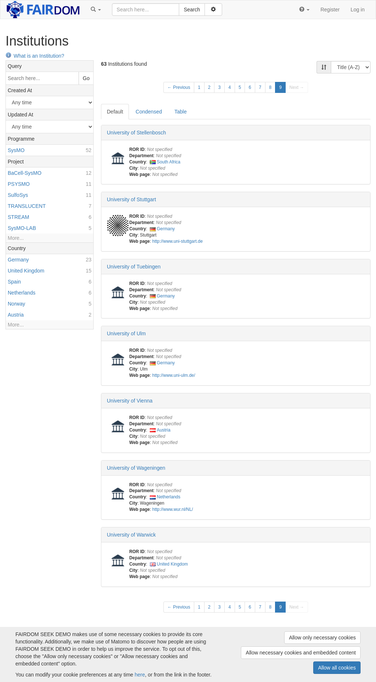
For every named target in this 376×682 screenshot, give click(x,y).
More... (16, 238)
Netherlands (168, 496)
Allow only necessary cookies (322, 637)
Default (115, 112)
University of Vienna (129, 401)
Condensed (148, 112)
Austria (163, 430)
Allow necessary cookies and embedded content (301, 653)
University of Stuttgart (131, 199)
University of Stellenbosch (136, 133)
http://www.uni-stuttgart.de (177, 241)
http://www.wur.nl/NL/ (172, 509)
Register (330, 9)
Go (86, 78)
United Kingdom (172, 564)
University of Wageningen (136, 468)
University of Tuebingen (133, 267)
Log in (358, 9)
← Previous (178, 87)
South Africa (168, 162)
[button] (95, 9)
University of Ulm (126, 333)
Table (180, 112)
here (140, 675)
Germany (166, 228)
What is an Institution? (35, 56)
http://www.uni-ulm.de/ (173, 375)
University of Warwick (131, 535)
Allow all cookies (337, 668)
